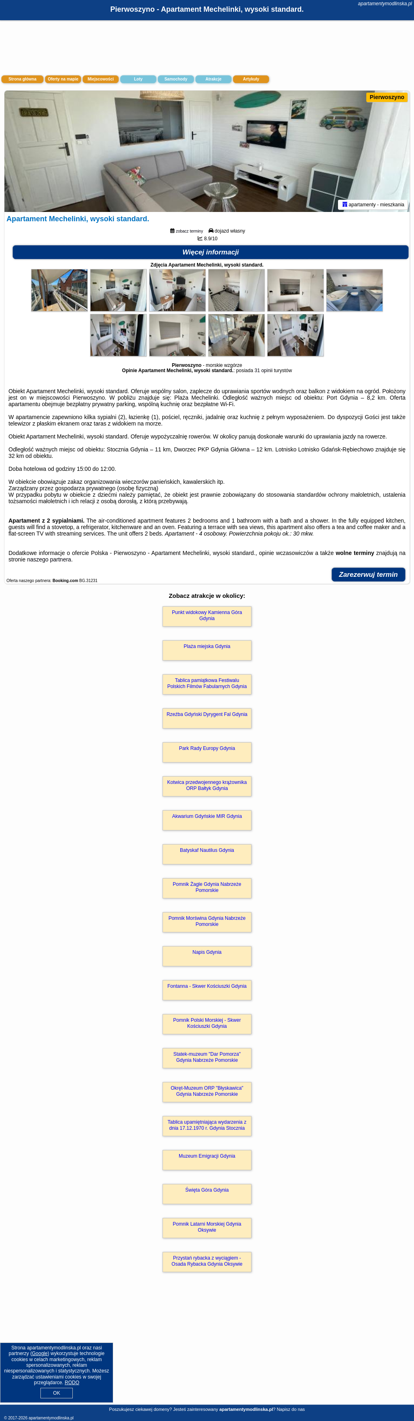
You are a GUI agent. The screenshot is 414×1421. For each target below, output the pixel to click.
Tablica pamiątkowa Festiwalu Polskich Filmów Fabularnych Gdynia (207, 683)
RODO (72, 1382)
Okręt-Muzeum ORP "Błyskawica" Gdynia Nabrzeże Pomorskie (207, 1091)
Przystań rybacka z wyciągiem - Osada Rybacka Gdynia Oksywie (206, 1260)
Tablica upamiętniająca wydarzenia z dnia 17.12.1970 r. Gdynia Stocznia (207, 1125)
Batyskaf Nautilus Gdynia (207, 850)
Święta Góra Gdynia (206, 1190)
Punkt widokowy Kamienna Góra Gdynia (207, 615)
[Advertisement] (207, 1347)
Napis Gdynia (207, 952)
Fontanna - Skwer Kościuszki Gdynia (207, 986)
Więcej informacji (210, 252)
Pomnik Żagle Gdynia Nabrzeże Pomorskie (207, 887)
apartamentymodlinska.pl (385, 3)
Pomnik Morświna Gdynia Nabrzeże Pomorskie (207, 921)
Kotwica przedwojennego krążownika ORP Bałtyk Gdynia (207, 785)
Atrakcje (213, 79)
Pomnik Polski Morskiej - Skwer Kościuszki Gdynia (207, 1023)
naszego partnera (49, 559)
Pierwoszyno (387, 97)
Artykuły (251, 79)
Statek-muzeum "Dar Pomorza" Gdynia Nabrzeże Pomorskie (207, 1057)
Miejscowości (101, 79)
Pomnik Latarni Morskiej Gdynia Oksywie (207, 1227)
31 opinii (263, 370)
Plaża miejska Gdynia (207, 646)
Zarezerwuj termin (368, 574)
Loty (138, 79)
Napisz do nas (291, 1409)
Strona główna (22, 79)
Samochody (176, 79)
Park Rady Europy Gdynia (207, 748)
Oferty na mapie (63, 79)
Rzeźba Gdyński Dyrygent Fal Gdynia (207, 714)
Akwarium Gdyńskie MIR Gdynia (207, 816)
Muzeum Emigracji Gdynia (207, 1156)
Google (40, 1353)
